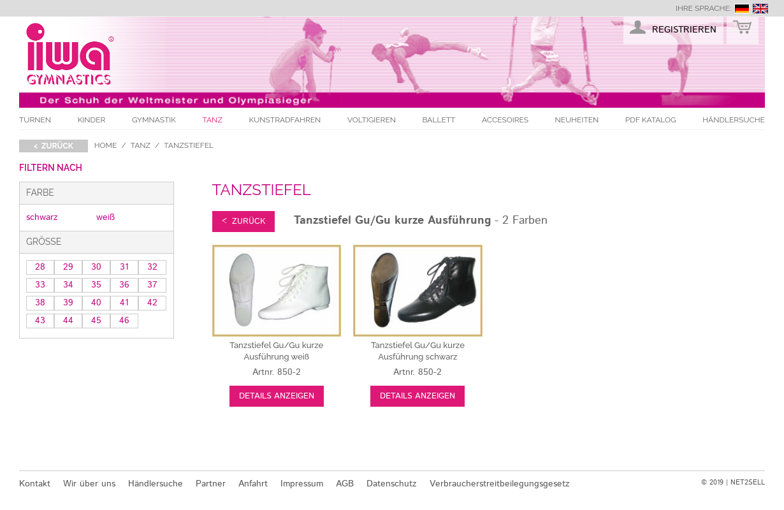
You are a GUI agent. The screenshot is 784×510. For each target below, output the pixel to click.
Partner (211, 483)
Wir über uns (89, 483)
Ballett (439, 119)
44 (68, 320)
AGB (345, 483)
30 (96, 267)
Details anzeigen (276, 396)
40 (96, 302)
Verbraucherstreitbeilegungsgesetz (500, 483)
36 (124, 285)
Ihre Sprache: (703, 8)
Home (105, 145)
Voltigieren (371, 119)
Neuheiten (577, 119)
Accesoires (505, 119)
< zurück (53, 146)
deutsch (742, 8)
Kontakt (34, 483)
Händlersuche (733, 119)
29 (68, 267)
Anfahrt (253, 483)
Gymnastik (154, 119)
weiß (105, 217)
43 (40, 320)
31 (124, 267)
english (760, 8)
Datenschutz (392, 483)
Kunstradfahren (285, 119)
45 (96, 320)
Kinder (92, 119)
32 (152, 267)
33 (40, 285)
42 (152, 302)
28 (40, 267)
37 (152, 285)
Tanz (212, 119)
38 (40, 302)
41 (124, 302)
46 (124, 320)
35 (96, 285)
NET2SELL (747, 482)
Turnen (35, 119)
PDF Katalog (650, 119)
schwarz (42, 217)
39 (68, 302)
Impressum (301, 483)
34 (68, 285)
